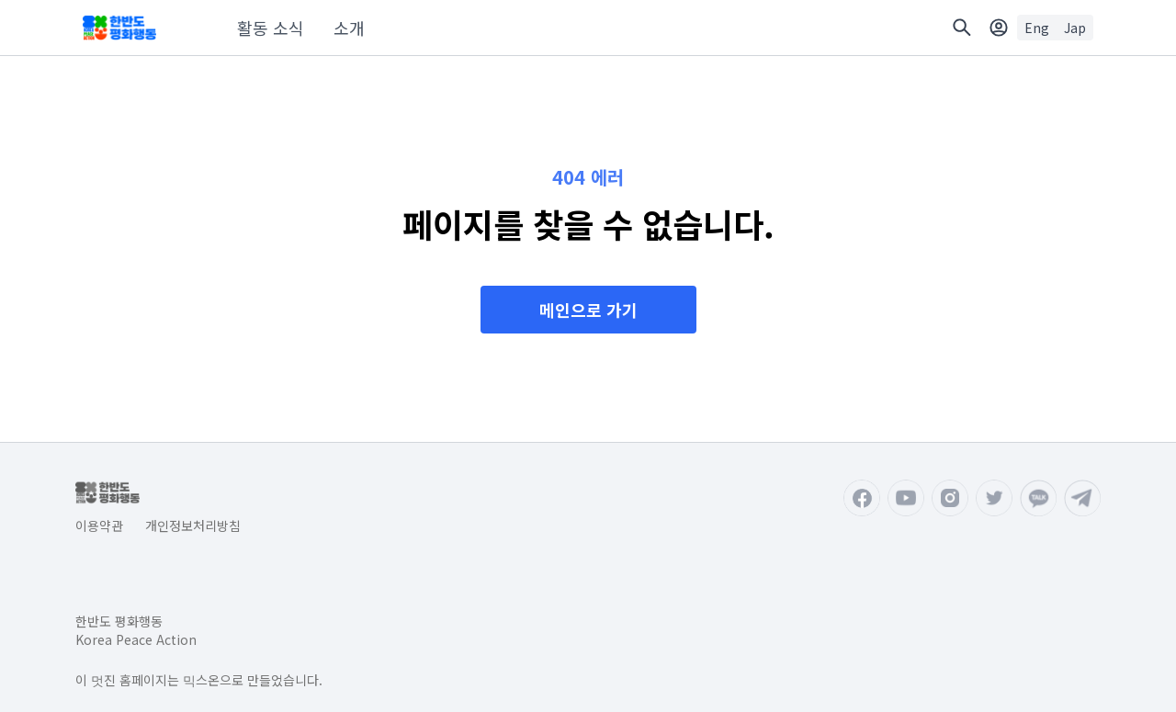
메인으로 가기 (588, 310)
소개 (349, 28)
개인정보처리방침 (193, 525)
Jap (1075, 27)
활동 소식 (270, 28)
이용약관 (99, 525)
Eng (1036, 27)
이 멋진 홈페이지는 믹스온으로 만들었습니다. (198, 680)
